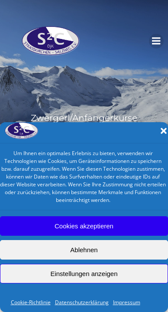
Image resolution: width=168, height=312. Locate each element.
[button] (163, 131)
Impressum (126, 302)
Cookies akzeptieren (84, 226)
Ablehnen (83, 250)
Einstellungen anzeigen (83, 273)
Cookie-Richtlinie (31, 302)
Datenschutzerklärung (82, 302)
